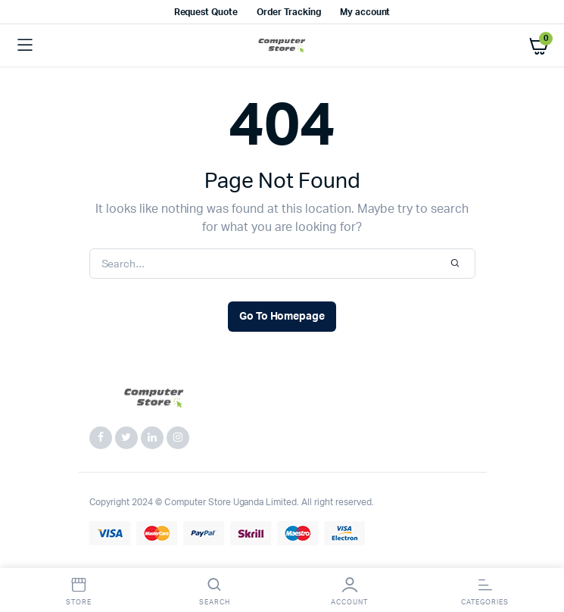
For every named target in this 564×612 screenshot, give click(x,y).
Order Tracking (289, 12)
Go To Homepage (282, 316)
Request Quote (206, 12)
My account (365, 12)
